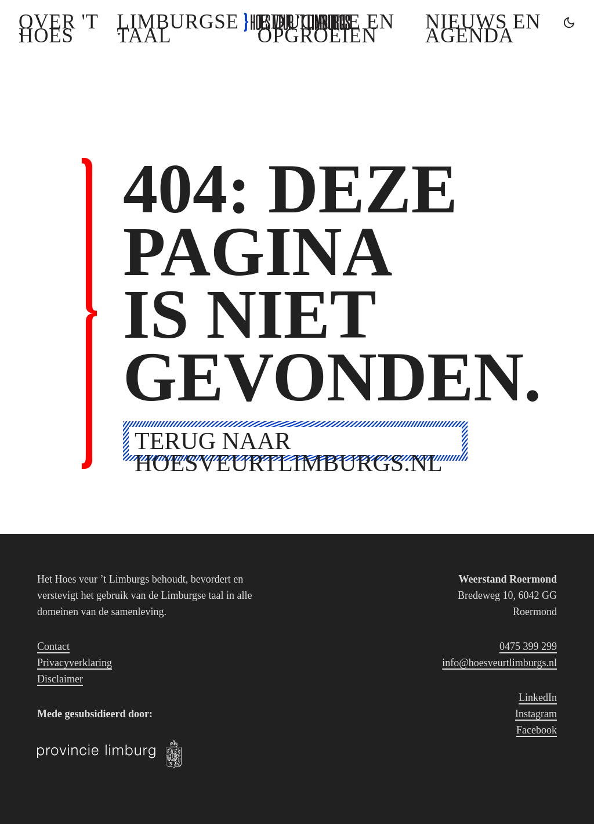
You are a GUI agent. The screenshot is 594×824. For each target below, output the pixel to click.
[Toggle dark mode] (569, 22)
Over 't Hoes (58, 28)
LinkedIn (538, 697)
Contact (53, 646)
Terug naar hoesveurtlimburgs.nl (289, 441)
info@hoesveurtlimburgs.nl (499, 662)
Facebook (536, 730)
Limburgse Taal (178, 28)
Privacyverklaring (74, 662)
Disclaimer (60, 679)
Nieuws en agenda (483, 28)
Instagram (536, 714)
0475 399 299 (528, 646)
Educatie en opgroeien (326, 28)
